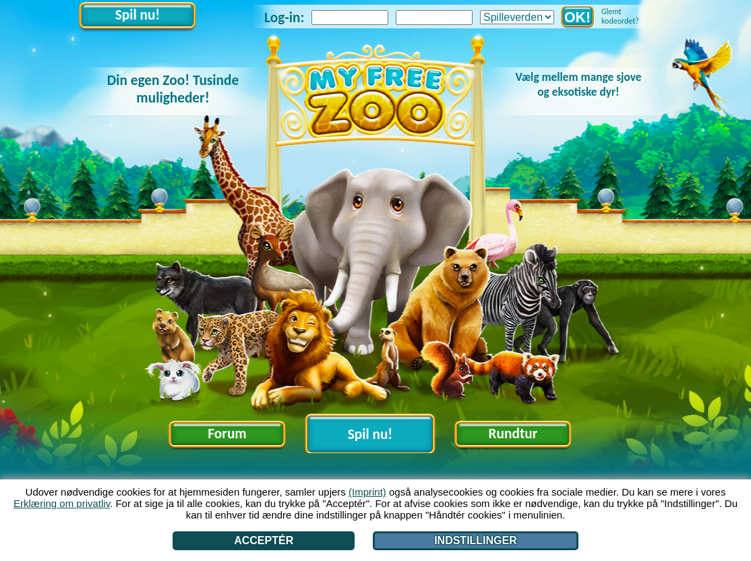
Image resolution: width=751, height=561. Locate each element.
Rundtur (513, 433)
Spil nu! (137, 15)
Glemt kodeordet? (620, 16)
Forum (227, 433)
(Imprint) (367, 492)
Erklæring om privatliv (61, 503)
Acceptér (263, 540)
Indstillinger (475, 540)
